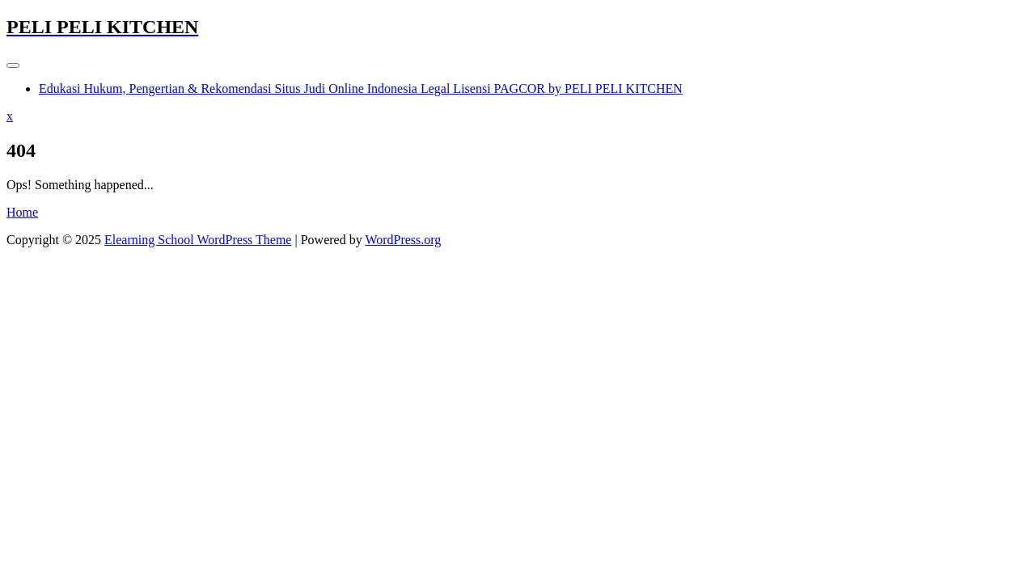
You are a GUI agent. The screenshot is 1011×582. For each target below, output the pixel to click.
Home (22, 212)
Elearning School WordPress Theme (197, 240)
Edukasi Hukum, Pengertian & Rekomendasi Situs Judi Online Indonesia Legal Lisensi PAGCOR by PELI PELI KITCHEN (361, 88)
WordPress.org (403, 240)
